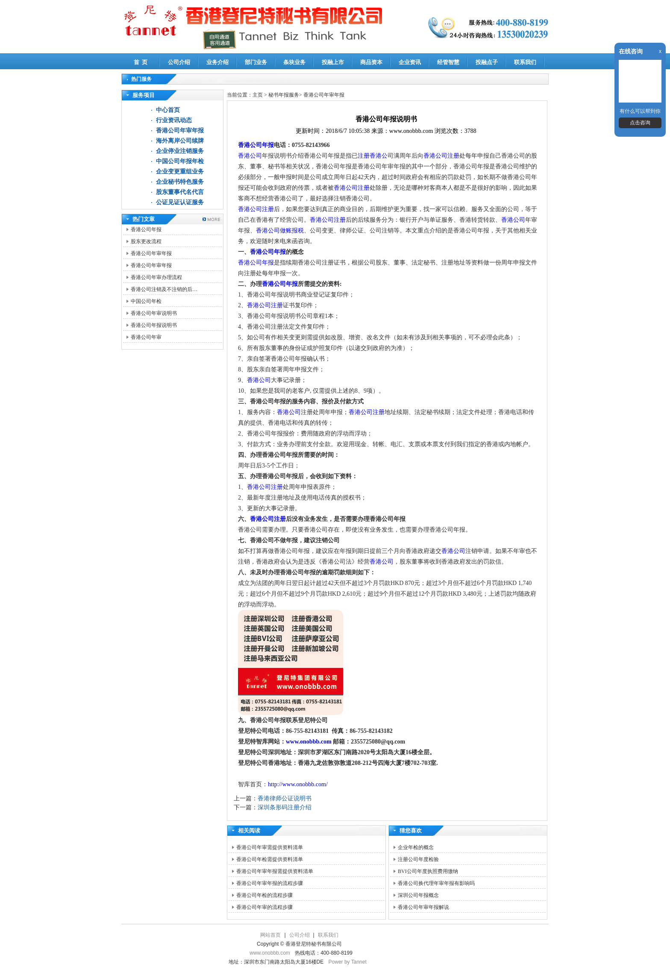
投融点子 (487, 62)
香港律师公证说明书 (284, 798)
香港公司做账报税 (280, 230)
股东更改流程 (146, 241)
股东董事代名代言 (180, 192)
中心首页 (168, 110)
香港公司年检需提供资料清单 (269, 859)
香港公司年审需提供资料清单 (269, 847)
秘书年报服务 (283, 95)
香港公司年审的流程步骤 (264, 907)
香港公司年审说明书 (154, 313)
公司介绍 (179, 62)
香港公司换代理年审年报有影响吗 (436, 883)
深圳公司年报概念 (418, 895)
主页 (258, 95)
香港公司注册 (441, 156)
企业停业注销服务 (180, 151)
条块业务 (294, 62)
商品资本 (371, 62)
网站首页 (270, 935)
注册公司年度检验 (418, 859)
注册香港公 (373, 156)
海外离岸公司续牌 (180, 141)
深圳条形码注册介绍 (284, 807)
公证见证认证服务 (180, 202)
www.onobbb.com (309, 741)
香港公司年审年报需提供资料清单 (274, 871)
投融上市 (333, 62)
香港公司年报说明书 (154, 325)
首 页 (141, 62)
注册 (277, 305)
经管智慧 (448, 62)
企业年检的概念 (416, 847)
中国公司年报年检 (180, 161)
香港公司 (250, 156)
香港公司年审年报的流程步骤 (269, 883)
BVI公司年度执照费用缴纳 (428, 871)
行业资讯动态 (174, 120)
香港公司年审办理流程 (156, 277)
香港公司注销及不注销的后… (164, 289)
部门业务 (256, 62)
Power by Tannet (348, 962)
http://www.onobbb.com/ (298, 784)
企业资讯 (410, 62)
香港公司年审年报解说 (423, 907)
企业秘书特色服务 (180, 182)
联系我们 (525, 62)
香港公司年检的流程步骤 (264, 895)
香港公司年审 (146, 337)
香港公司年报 (146, 229)
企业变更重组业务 (180, 171)
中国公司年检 (146, 301)
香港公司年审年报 (180, 130)
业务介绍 (217, 62)
